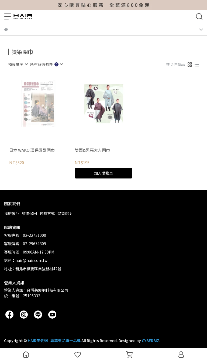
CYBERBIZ (150, 340)
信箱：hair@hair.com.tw (25, 260)
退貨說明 (65, 213)
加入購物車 (103, 173)
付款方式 (47, 213)
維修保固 (29, 213)
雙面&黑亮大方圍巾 (92, 150)
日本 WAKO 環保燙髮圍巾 (32, 150)
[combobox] (17, 64)
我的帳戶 (11, 213)
